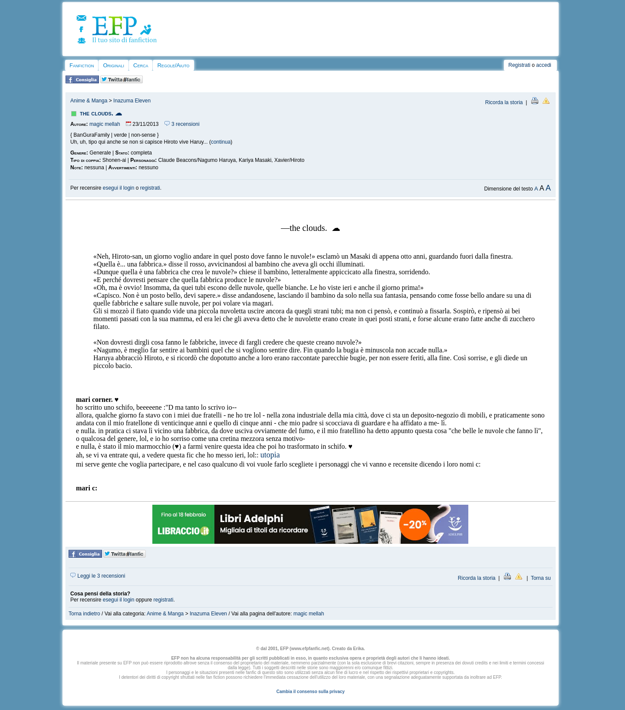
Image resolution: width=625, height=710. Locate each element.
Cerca (140, 65)
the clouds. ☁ (101, 113)
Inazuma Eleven (132, 101)
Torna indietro (84, 614)
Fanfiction (81, 65)
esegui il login (119, 188)
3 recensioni (182, 124)
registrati (150, 188)
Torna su (541, 578)
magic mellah (104, 124)
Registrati (519, 65)
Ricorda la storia (504, 102)
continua (220, 142)
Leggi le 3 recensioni (97, 576)
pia (275, 454)
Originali (113, 65)
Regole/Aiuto (173, 65)
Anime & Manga (88, 101)
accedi (543, 65)
